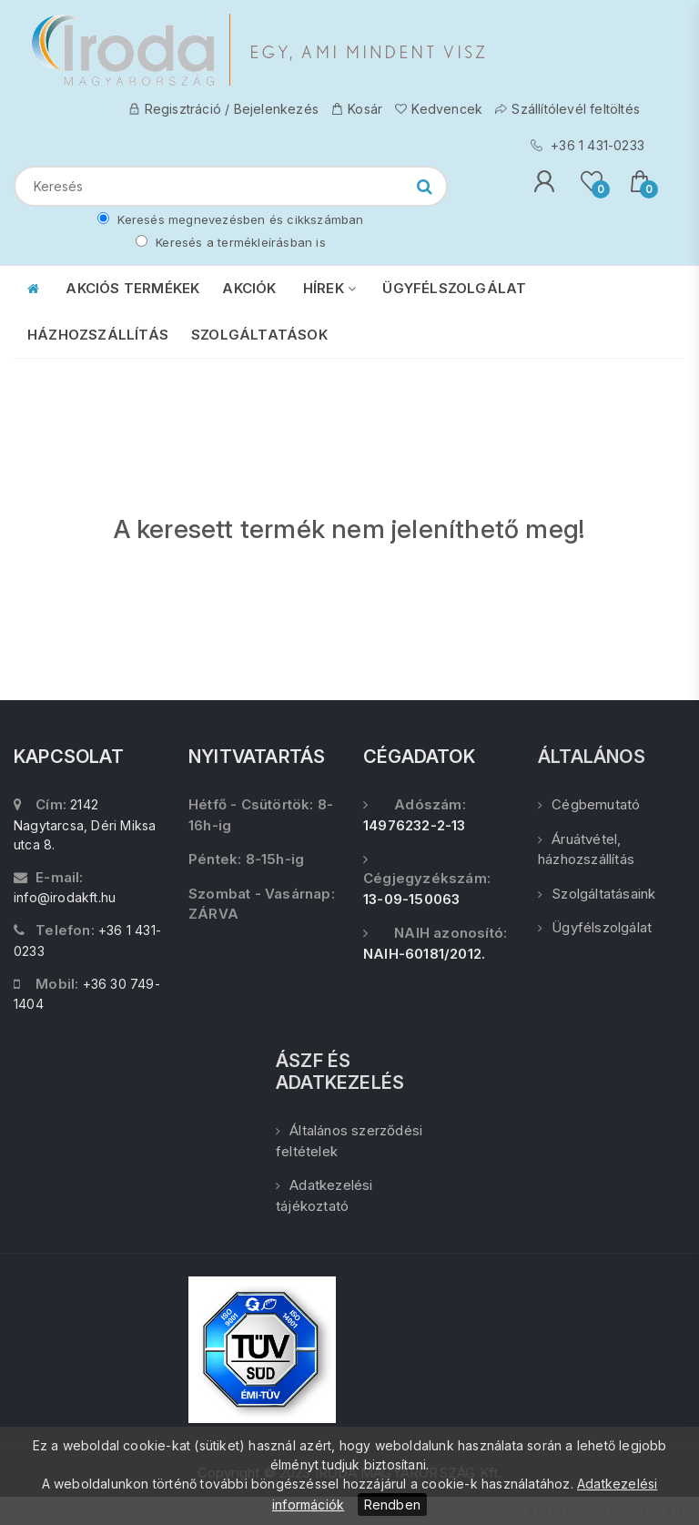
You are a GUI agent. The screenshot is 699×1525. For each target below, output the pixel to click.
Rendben (392, 1504)
